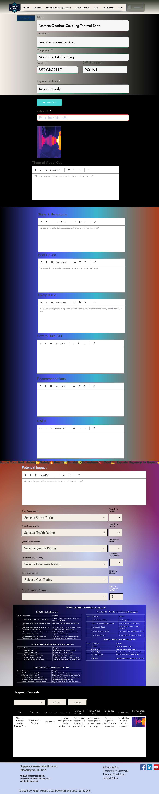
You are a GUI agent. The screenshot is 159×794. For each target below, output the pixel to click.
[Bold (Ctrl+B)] (36, 170)
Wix (88, 790)
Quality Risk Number (114, 541)
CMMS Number (92, 62)
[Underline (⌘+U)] (46, 170)
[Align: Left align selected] (69, 170)
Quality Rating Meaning (31, 542)
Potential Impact (34, 467)
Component (43, 50)
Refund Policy (110, 777)
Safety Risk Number (113, 510)
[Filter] (56, 702)
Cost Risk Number (113, 572)
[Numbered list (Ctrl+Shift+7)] (74, 170)
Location (42, 33)
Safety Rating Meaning (30, 511)
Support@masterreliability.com (38, 766)
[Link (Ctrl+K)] (89, 170)
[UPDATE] (26, 18)
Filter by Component (22, 697)
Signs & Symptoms (52, 214)
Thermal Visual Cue (47, 162)
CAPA (41, 421)
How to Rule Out (49, 336)
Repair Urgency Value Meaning (34, 590)
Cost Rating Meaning (30, 573)
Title (39, 17)
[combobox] (29, 702)
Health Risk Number (113, 525)
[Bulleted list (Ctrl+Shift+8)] (80, 170)
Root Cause (47, 255)
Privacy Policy (111, 767)
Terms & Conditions (114, 774)
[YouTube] (156, 767)
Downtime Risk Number (114, 555)
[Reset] (77, 702)
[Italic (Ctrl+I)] (41, 170)
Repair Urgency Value (113, 588)
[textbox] (76, 186)
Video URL (43, 111)
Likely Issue (47, 295)
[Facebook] (143, 767)
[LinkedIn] (149, 767)
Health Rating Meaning (30, 526)
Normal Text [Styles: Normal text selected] (55, 170)
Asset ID (41, 63)
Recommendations (51, 378)
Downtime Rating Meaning (32, 558)
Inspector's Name (47, 81)
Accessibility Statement (115, 770)
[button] (49, 102)
